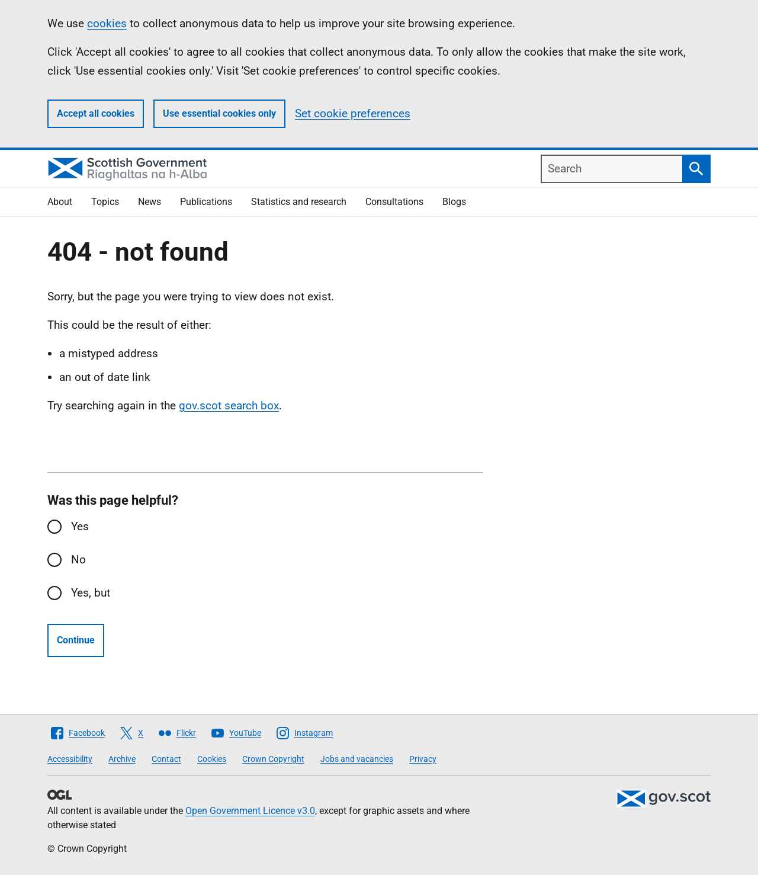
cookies (107, 23)
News (149, 201)
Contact (166, 759)
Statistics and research (298, 201)
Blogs (454, 201)
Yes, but (90, 593)
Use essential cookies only (219, 113)
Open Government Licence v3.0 (250, 810)
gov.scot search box (229, 405)
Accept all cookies (95, 113)
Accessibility (69, 759)
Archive (122, 759)
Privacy (422, 759)
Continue (76, 640)
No (78, 559)
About (59, 201)
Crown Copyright (273, 759)
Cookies (211, 759)
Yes (80, 526)
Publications (206, 201)
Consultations (394, 201)
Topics (105, 201)
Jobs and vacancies (356, 759)
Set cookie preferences (352, 113)
